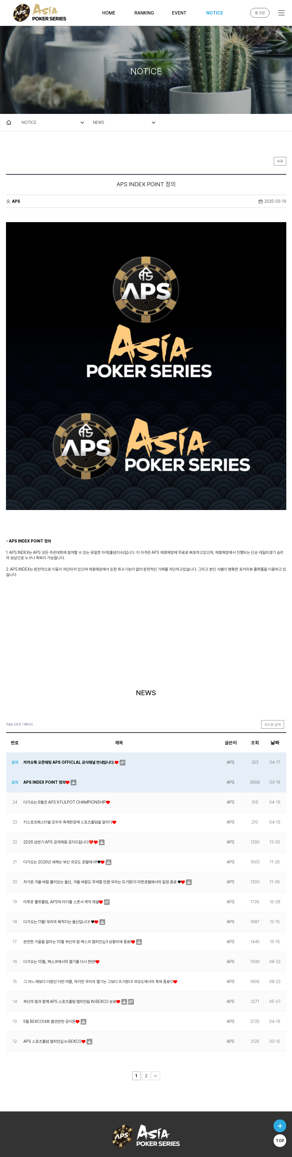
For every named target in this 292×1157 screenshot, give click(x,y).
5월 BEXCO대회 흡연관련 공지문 (49, 978)
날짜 (274, 699)
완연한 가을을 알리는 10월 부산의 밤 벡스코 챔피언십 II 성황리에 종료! (77, 898)
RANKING (144, 13)
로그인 (260, 13)
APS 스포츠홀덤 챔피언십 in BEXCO (52, 998)
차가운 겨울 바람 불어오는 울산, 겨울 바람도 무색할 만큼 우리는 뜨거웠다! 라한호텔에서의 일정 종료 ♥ (102, 838)
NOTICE (214, 13)
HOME (108, 13)
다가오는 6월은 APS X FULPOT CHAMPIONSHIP (64, 758)
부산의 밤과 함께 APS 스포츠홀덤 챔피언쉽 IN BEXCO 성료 (69, 958)
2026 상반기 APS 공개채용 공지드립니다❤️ (58, 798)
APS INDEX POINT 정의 (44, 738)
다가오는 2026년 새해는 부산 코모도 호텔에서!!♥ (62, 818)
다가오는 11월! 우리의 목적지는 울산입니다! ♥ (58, 878)
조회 (255, 699)
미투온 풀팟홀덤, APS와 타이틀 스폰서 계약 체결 (61, 858)
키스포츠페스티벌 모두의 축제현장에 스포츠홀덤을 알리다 (67, 778)
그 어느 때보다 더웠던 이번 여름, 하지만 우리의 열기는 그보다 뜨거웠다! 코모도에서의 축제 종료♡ (98, 938)
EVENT (179, 13)
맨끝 (156, 1032)
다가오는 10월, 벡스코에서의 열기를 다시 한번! (59, 918)
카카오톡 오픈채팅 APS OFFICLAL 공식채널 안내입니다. (69, 718)
